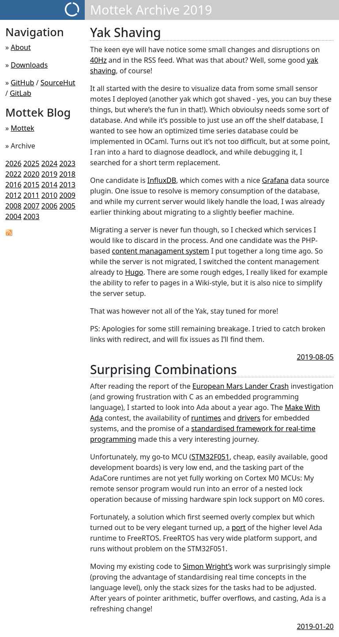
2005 (67, 206)
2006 (49, 206)
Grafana (275, 180)
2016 (13, 185)
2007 (31, 206)
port (239, 527)
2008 (13, 206)
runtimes (206, 418)
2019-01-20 (315, 626)
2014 (49, 185)
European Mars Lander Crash (240, 386)
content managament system (161, 251)
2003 (31, 216)
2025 (31, 163)
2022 (13, 174)
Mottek (22, 128)
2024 (49, 163)
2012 (13, 195)
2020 (31, 174)
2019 (49, 174)
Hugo (134, 272)
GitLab (20, 93)
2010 (49, 195)
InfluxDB (161, 180)
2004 (13, 216)
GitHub (22, 82)
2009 (67, 195)
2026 (13, 163)
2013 (67, 185)
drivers (248, 418)
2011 (31, 195)
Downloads (29, 65)
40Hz (98, 60)
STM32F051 (211, 457)
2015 (31, 185)
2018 (67, 174)
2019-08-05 (315, 357)
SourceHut (58, 82)
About (20, 47)
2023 (67, 163)
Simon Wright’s (208, 566)
